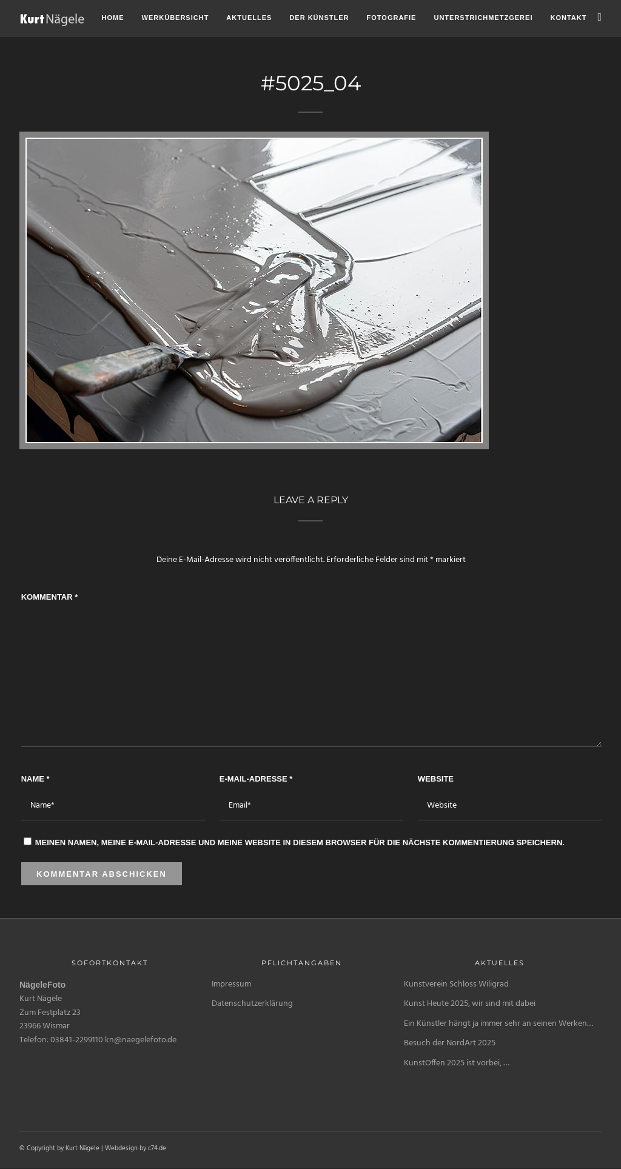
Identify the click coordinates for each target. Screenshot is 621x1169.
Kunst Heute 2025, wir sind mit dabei (469, 1004)
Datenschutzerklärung (252, 1004)
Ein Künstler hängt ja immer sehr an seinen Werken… (498, 1024)
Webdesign (121, 1148)
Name (35, 778)
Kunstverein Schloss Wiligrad (456, 984)
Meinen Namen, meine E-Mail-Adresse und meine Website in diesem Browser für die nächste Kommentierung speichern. (300, 842)
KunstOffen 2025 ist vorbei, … (456, 1063)
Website (436, 778)
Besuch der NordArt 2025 (449, 1043)
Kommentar (49, 596)
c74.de (157, 1148)
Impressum (231, 984)
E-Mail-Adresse (256, 778)
